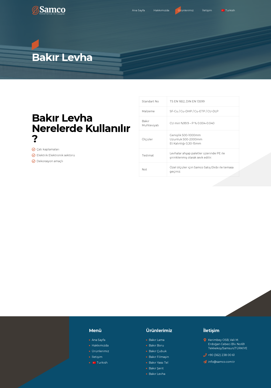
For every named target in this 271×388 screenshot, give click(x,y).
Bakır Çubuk (158, 351)
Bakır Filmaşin (159, 357)
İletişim (207, 10)
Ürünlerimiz (186, 10)
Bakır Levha (157, 374)
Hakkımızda (161, 10)
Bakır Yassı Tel (158, 362)
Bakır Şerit (156, 368)
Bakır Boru (156, 345)
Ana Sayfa (138, 10)
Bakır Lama (156, 340)
